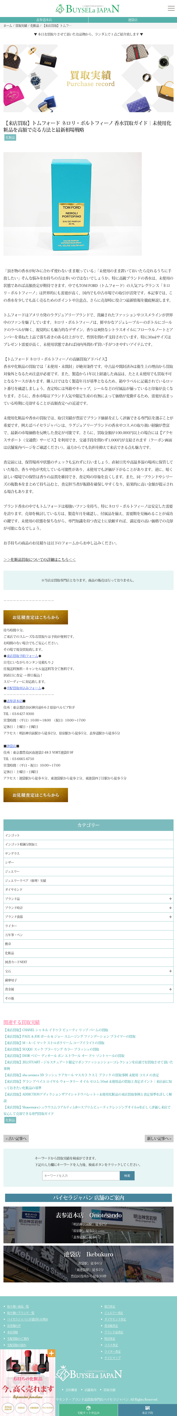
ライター (11, 925)
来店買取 (12, 1332)
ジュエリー (12, 871)
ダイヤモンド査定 (115, 1319)
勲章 (8, 943)
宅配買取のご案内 (18, 1338)
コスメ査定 (111, 1345)
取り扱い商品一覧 (18, 1306)
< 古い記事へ (16, 1138)
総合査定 (109, 1306)
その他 (9, 998)
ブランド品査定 (113, 1332)
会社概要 (71, 1389)
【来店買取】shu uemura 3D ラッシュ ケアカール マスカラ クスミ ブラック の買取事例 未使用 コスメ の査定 (81, 1075)
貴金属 (9, 989)
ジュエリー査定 (113, 1312)
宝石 (8, 971)
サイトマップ (112, 1357)
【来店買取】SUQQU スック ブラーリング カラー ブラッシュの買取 (51, 1049)
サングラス (12, 853)
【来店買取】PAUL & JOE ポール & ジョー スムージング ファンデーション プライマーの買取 (69, 1036)
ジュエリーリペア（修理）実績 (25, 880)
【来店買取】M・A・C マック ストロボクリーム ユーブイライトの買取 (53, 1042)
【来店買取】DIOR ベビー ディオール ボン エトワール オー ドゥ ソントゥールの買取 (63, 1055)
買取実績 (109, 1389)
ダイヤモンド (13, 889)
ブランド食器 (14, 916)
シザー (9, 862)
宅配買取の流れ (16, 1345)
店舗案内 (90, 1389)
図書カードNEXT (16, 962)
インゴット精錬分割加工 (21, 844)
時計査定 (109, 1338)
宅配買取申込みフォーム (24, 688)
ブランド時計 (14, 907)
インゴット (12, 835)
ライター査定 (112, 1351)
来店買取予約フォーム (22, 656)
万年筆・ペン (14, 934)
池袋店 (133, 19)
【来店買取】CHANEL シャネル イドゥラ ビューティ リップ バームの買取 (55, 1030)
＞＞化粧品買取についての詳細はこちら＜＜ (39, 559)
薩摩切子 (11, 980)
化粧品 (10, 137)
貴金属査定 (111, 1325)
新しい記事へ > (159, 1138)
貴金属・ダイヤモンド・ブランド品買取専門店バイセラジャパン (83, 1399)
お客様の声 (14, 1325)
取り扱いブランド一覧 (20, 1312)
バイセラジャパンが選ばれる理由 (27, 1319)
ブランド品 (12, 898)
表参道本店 (44, 19)
